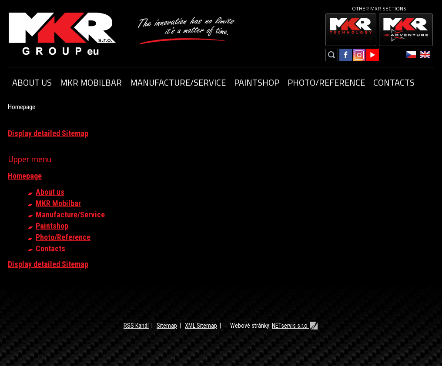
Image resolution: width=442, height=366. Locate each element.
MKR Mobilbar (91, 82)
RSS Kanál (136, 325)
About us (32, 82)
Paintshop (256, 82)
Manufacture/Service (178, 82)
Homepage (25, 175)
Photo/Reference (326, 82)
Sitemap (167, 325)
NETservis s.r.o (295, 325)
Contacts (394, 82)
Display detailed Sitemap (48, 133)
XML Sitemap (201, 325)
